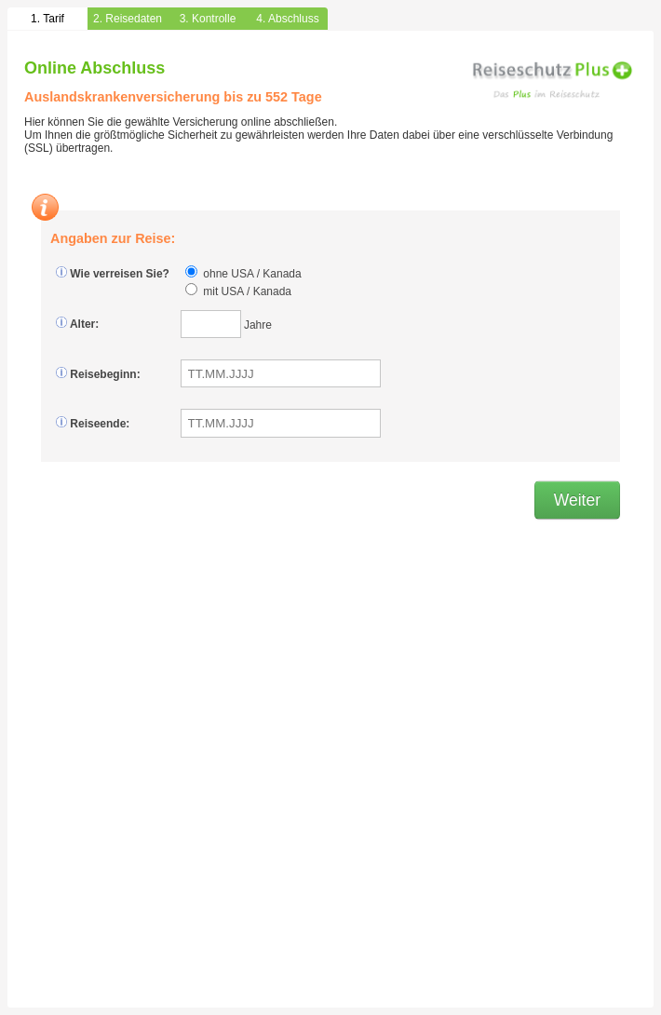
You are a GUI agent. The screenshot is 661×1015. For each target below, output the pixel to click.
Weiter (577, 500)
